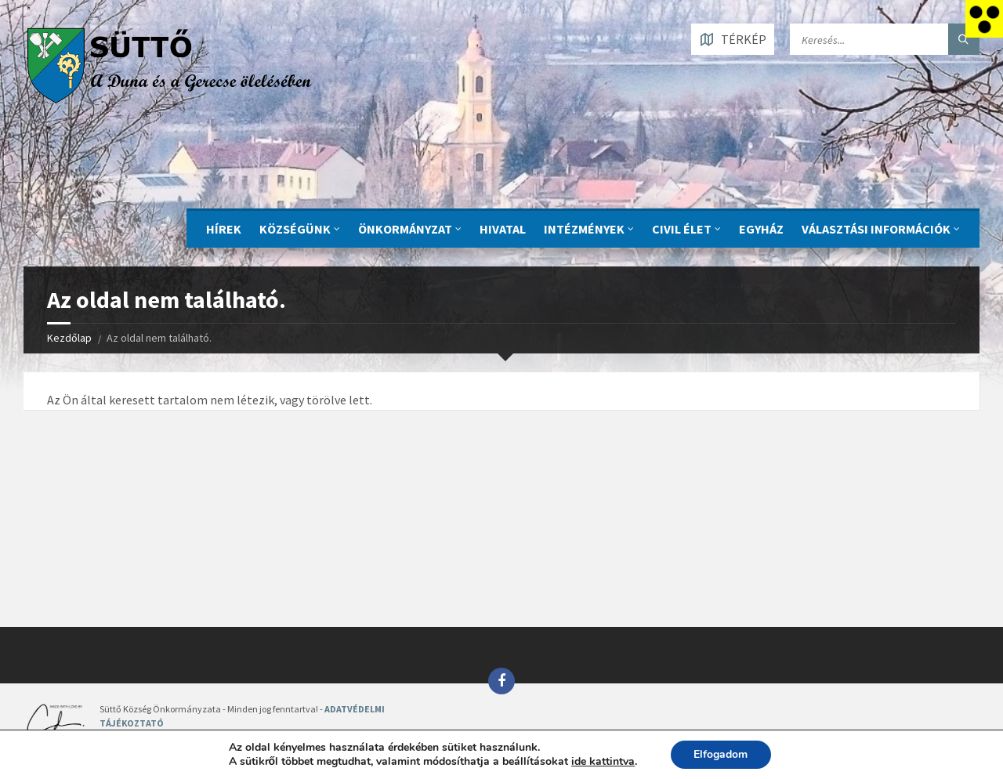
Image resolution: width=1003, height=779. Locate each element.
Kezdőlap (69, 338)
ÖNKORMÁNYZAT (405, 229)
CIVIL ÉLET (682, 229)
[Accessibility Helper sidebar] (984, 19)
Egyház (761, 229)
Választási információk (876, 229)
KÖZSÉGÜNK (295, 229)
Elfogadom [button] (720, 754)
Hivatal (503, 229)
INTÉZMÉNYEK (584, 229)
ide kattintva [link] (603, 761)
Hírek (223, 229)
